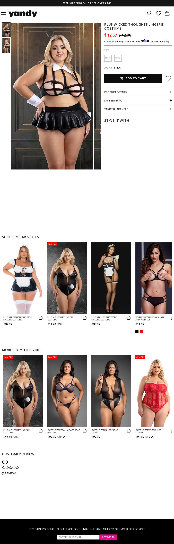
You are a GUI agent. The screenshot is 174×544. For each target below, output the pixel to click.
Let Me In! (108, 537)
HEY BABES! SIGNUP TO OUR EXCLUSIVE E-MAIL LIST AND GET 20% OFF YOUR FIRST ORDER (87, 529)
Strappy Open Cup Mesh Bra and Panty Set (149, 318)
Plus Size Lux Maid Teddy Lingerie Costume (104, 318)
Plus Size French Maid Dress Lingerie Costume (17, 318)
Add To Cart (133, 78)
